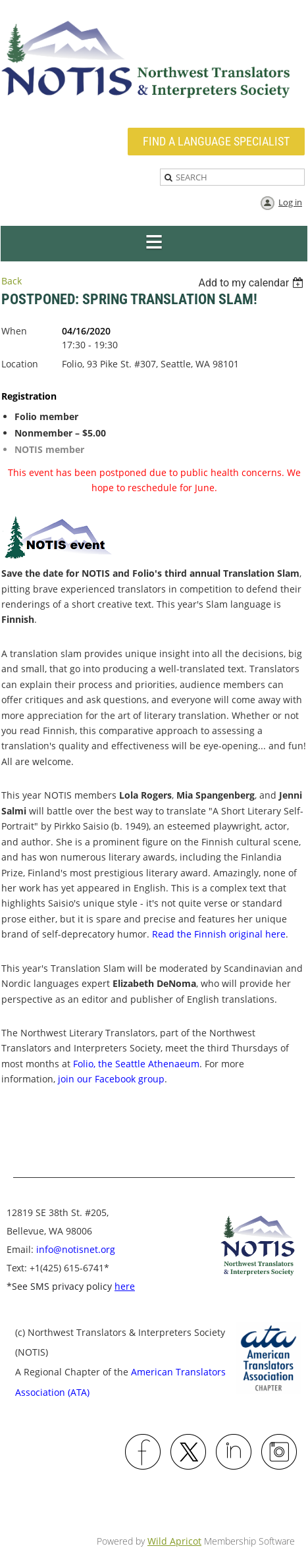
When (14, 331)
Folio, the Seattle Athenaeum (136, 1063)
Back (11, 281)
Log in (290, 202)
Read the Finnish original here (219, 934)
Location (19, 364)
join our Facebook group (111, 1079)
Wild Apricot (174, 1541)
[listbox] (252, 283)
